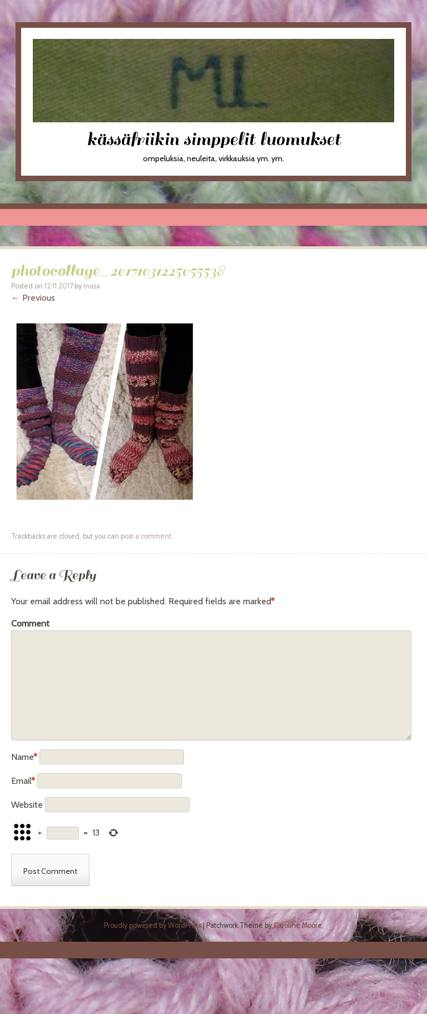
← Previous (33, 297)
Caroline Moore (298, 925)
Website (27, 804)
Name (24, 757)
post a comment (146, 536)
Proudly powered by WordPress (152, 925)
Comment (30, 623)
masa (91, 286)
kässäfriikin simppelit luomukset (214, 139)
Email (23, 781)
